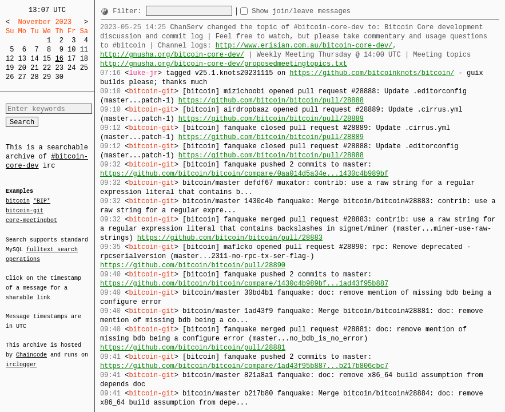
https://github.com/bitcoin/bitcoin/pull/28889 (271, 119)
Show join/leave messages (321, 11)
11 (84, 49)
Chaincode (31, 348)
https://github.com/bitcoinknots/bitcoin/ (371, 73)
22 (47, 68)
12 (10, 59)
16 (59, 59)
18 (84, 59)
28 (34, 77)
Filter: (129, 11)
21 (34, 68)
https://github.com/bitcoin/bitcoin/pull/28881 (192, 347)
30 (59, 77)
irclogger (21, 357)
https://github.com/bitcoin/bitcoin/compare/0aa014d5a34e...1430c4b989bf (244, 174)
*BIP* (41, 201)
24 (71, 68)
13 (22, 59)
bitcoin (18, 201)
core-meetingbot (31, 220)
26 (10, 77)
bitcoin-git (24, 211)
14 (34, 59)
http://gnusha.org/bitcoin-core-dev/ (172, 55)
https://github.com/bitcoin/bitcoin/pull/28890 (192, 265)
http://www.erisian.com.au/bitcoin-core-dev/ (304, 45)
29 (47, 77)
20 (22, 68)
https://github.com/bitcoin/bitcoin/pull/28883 (230, 238)
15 (47, 59)
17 (71, 59)
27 (22, 77)
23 (59, 68)
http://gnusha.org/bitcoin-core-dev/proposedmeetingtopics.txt (223, 64)
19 (10, 68)
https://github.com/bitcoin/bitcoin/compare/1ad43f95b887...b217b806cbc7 (244, 366)
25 (84, 68)
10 (71, 49)
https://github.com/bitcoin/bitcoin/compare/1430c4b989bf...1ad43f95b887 (244, 283)
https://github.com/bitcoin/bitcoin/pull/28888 (271, 100)
